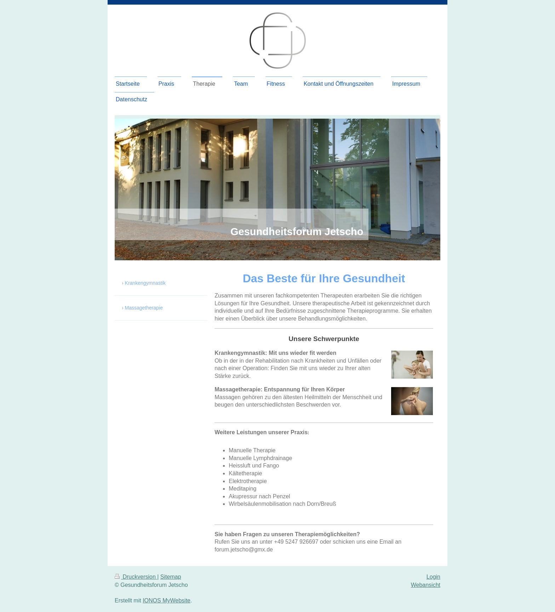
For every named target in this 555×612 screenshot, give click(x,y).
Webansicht (425, 585)
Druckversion (136, 577)
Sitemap (170, 577)
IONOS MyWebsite (166, 600)
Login (433, 577)
